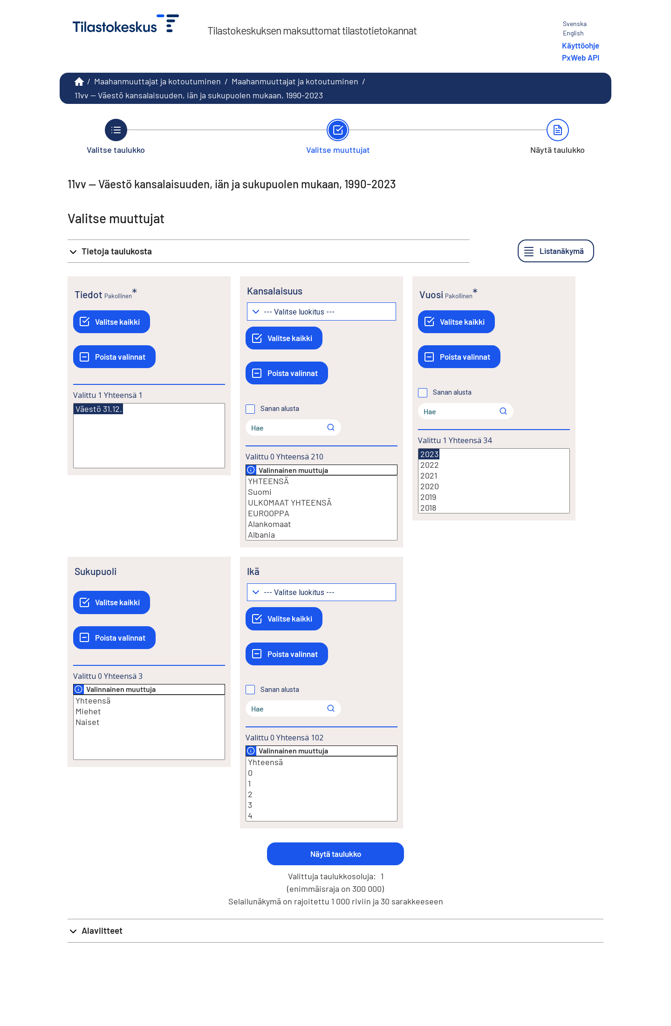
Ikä (253, 571)
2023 (428, 454)
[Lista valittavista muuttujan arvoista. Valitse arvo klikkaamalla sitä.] (149, 435)
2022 (493, 464)
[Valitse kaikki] (111, 321)
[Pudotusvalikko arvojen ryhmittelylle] (321, 311)
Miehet (149, 711)
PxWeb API (580, 57)
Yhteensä (149, 700)
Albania (321, 534)
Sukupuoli (95, 571)
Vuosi (431, 294)
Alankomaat (321, 524)
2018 (493, 507)
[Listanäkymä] (556, 250)
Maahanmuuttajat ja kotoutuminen (157, 81)
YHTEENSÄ (321, 481)
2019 (493, 497)
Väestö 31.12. (98, 409)
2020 (493, 486)
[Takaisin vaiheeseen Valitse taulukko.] (115, 136)
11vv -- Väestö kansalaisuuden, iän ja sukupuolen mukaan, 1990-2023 (199, 95)
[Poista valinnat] (114, 356)
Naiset (149, 722)
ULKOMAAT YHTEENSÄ (321, 502)
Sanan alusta (279, 408)
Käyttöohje (580, 45)
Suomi (321, 491)
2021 (493, 475)
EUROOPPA (321, 513)
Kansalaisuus (274, 290)
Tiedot (89, 294)
